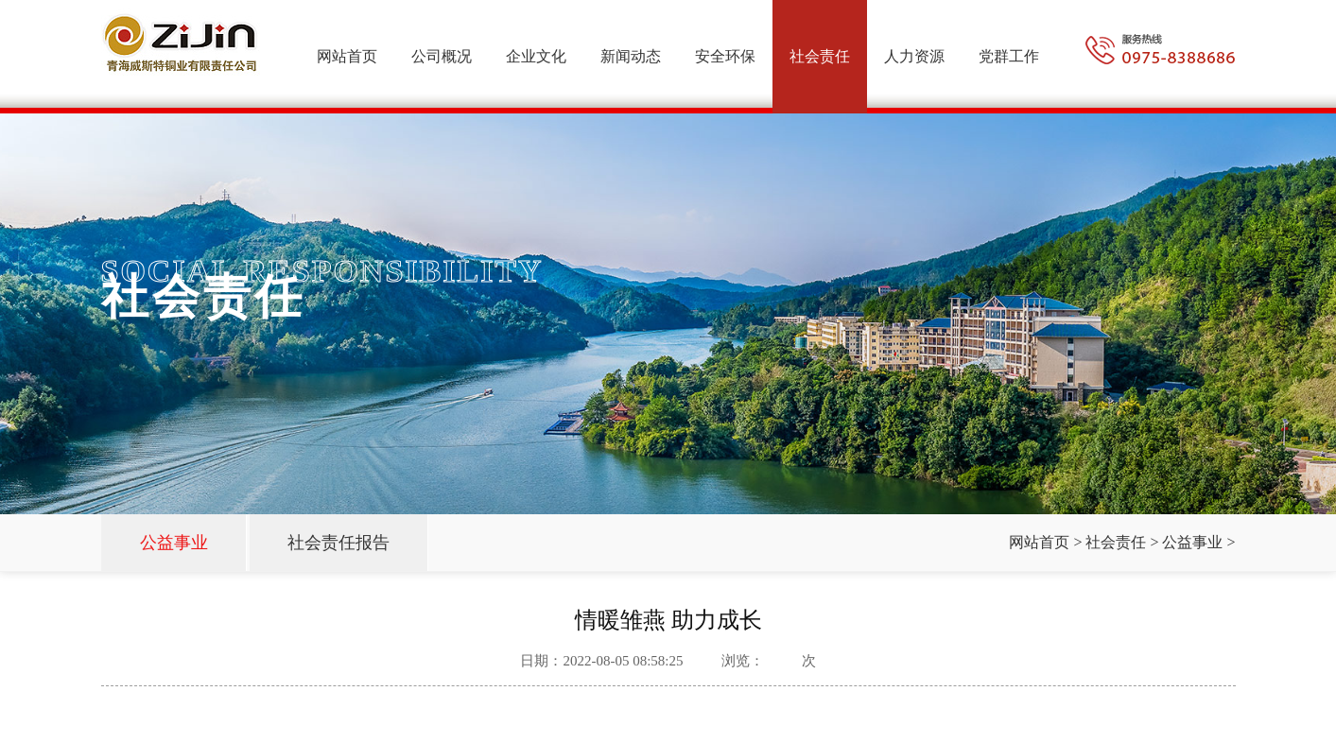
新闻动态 (630, 56)
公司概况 (441, 56)
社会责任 (819, 56)
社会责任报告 (338, 542)
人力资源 (914, 56)
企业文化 (536, 56)
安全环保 (725, 56)
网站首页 (347, 56)
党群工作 (1009, 56)
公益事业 (174, 542)
